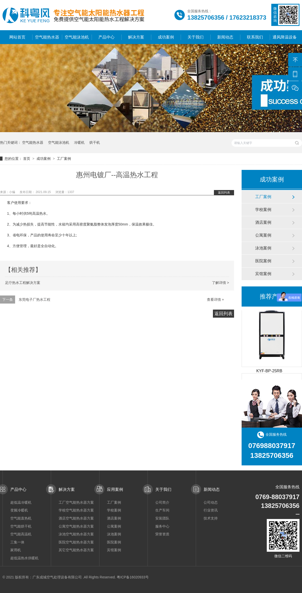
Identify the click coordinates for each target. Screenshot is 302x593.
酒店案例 (263, 222)
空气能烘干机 (20, 526)
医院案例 (263, 261)
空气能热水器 (47, 37)
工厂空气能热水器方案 (76, 502)
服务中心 (162, 526)
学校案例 (263, 209)
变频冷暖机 (19, 510)
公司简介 (162, 502)
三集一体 (17, 542)
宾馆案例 (263, 274)
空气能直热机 (20, 518)
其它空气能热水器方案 (76, 550)
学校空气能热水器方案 (76, 510)
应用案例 (115, 489)
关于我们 (195, 37)
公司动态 (211, 502)
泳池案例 (263, 248)
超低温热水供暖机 (24, 558)
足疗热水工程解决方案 (22, 283)
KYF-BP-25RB (269, 372)
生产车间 (162, 510)
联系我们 (255, 37)
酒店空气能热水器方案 (76, 518)
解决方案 (136, 37)
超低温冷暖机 (20, 502)
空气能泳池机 (77, 37)
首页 (27, 159)
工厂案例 (64, 159)
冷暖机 (79, 142)
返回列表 (224, 192)
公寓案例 (263, 235)
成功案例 (166, 37)
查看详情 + (215, 300)
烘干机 (94, 142)
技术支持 (211, 518)
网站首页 (17, 37)
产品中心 (106, 37)
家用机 (15, 550)
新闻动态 (225, 37)
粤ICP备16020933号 (133, 577)
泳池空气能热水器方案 (76, 534)
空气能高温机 (20, 534)
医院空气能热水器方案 (76, 542)
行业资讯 (211, 510)
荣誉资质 (162, 534)
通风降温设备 (285, 37)
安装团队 (162, 518)
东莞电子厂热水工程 (34, 300)
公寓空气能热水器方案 (76, 526)
